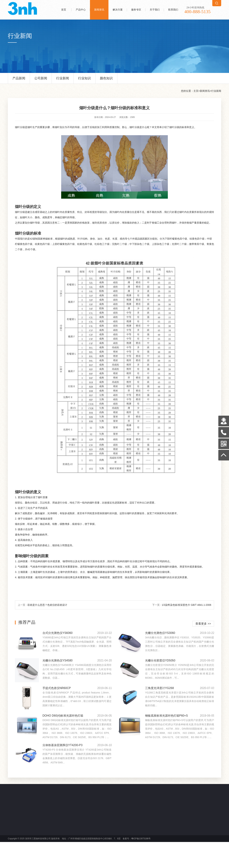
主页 (195, 90)
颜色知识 (106, 80)
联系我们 (173, 9)
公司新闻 (40, 80)
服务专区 (136, 9)
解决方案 (118, 9)
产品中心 (81, 9)
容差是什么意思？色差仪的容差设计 (47, 604)
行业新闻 (62, 80)
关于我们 (155, 9)
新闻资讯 (99, 9)
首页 (63, 9)
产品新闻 (18, 80)
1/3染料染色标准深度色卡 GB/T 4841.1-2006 (186, 604)
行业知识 (84, 80)
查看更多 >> (203, 623)
